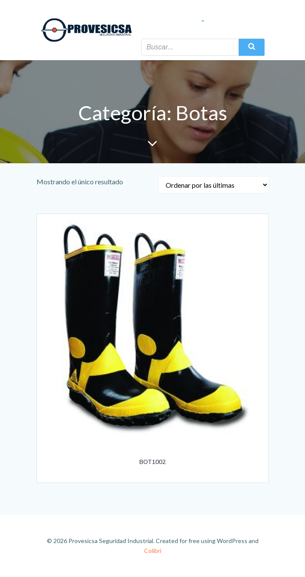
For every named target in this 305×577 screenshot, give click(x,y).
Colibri (152, 550)
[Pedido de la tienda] (213, 184)
